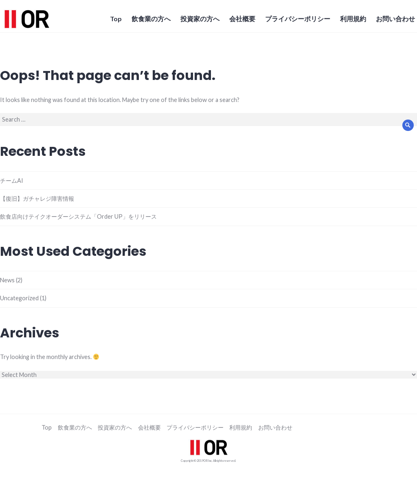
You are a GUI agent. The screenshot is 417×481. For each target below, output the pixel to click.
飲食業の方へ (151, 18)
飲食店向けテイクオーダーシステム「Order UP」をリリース (78, 216)
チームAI (11, 180)
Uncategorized (19, 298)
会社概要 (242, 18)
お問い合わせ (395, 18)
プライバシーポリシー (297, 18)
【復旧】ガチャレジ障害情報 (37, 198)
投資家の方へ (199, 18)
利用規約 (353, 18)
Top (116, 18)
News (7, 280)
